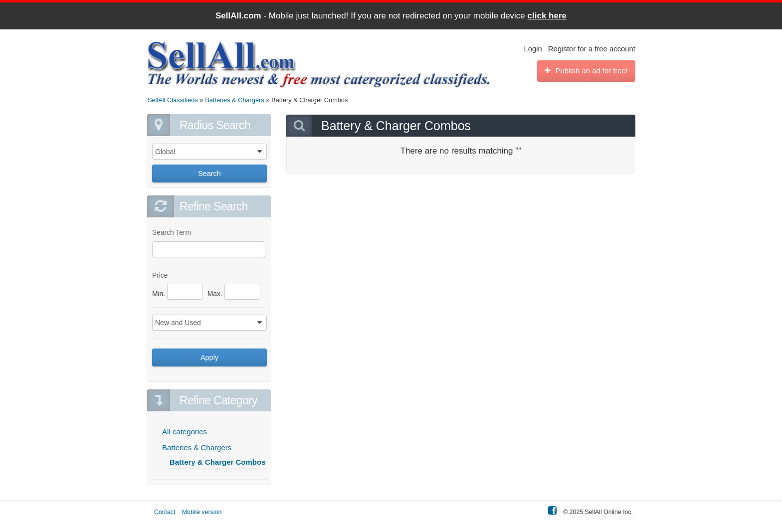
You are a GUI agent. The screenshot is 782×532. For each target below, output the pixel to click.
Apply (209, 357)
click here (547, 15)
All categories (184, 431)
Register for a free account (591, 49)
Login (533, 49)
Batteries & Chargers (196, 447)
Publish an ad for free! (586, 71)
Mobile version (201, 512)
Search (209, 173)
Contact (164, 512)
